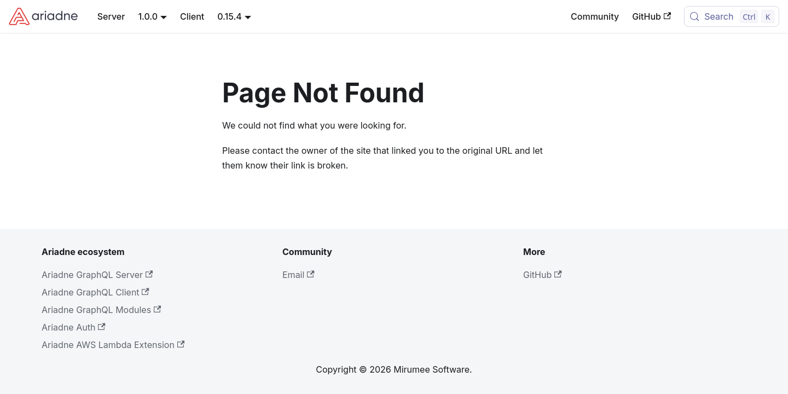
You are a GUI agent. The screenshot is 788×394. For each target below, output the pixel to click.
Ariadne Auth (74, 327)
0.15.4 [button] (229, 16)
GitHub (651, 16)
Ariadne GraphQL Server (97, 274)
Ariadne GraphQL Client (95, 292)
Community (595, 16)
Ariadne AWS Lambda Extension (113, 344)
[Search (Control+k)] (731, 16)
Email (298, 274)
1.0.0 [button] (148, 16)
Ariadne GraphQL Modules (101, 309)
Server (111, 16)
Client (192, 16)
